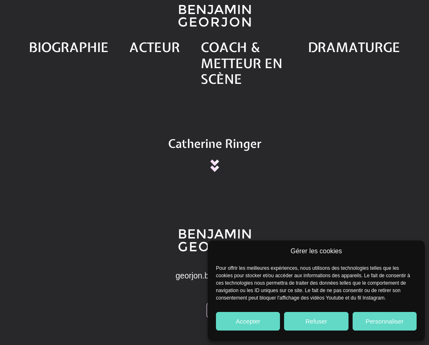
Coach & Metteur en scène (236, 44)
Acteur (152, 44)
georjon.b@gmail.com (214, 237)
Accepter (248, 321)
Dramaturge (330, 44)
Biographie (96, 44)
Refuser (316, 321)
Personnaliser (384, 321)
